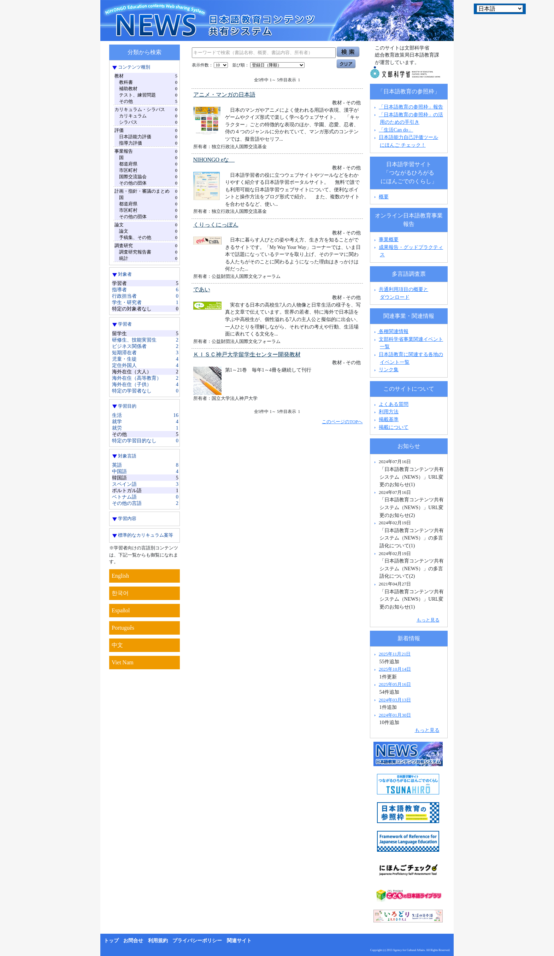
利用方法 (389, 411)
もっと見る (428, 620)
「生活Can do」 (396, 130)
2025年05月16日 (395, 684)
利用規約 (158, 940)
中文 (117, 645)
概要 (384, 196)
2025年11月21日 (395, 654)
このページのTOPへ (342, 421)
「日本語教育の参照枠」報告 (411, 107)
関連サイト (239, 940)
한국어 (120, 593)
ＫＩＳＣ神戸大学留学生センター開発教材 (247, 354)
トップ (111, 940)
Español (121, 610)
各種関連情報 (390, 331)
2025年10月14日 (395, 669)
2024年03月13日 (395, 700)
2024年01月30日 (395, 715)
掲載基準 (389, 419)
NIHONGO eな (214, 160)
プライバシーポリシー (197, 940)
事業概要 (389, 239)
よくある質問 (393, 404)
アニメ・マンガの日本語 (224, 95)
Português (123, 628)
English (120, 576)
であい (201, 289)
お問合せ (133, 940)
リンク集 (389, 369)
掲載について (393, 427)
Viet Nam (123, 662)
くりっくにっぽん (215, 225)
